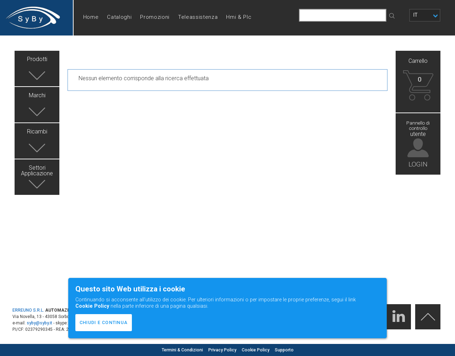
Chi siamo (96, 52)
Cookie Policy (256, 349)
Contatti (127, 52)
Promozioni (155, 17)
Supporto (284, 349)
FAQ (151, 52)
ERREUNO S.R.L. (28, 310)
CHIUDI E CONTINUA (104, 322)
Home (91, 17)
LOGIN (418, 164)
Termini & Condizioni (183, 349)
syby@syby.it (39, 323)
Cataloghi (119, 17)
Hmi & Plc (238, 17)
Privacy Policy (222, 349)
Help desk (178, 52)
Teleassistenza (198, 17)
